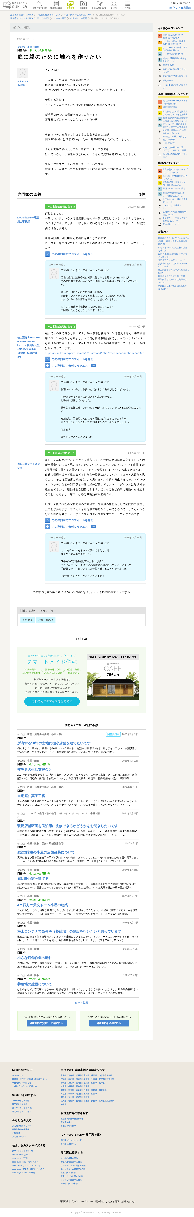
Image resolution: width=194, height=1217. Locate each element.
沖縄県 (63, 1104)
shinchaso (23, 81)
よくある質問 (112, 1201)
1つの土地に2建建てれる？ (173, 206)
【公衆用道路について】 (174, 54)
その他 (21, 47)
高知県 (86, 1097)
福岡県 (63, 1101)
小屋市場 (16, 1133)
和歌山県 (102, 1090)
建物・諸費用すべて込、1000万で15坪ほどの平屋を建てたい (174, 148)
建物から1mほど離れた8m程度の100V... (175, 213)
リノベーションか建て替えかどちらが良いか (175, 49)
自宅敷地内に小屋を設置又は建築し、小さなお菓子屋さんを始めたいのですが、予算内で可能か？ (175, 113)
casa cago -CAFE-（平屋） (24, 1173)
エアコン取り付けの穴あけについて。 (175, 177)
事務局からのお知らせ (21, 1083)
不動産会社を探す (68, 1126)
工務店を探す (66, 1122)
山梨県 (94, 1083)
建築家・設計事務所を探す (72, 1119)
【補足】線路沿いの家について (175, 86)
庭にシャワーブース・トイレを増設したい (175, 102)
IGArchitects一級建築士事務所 (28, 219)
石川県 (79, 1083)
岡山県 (79, 1094)
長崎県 (79, 1101)
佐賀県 (71, 1101)
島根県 (71, 1094)
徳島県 (63, 1097)
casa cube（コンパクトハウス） (26, 1162)
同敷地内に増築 (170, 107)
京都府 (71, 1090)
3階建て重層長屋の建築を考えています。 (175, 59)
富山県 (71, 1083)
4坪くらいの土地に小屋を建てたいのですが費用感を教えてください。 (175, 125)
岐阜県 (63, 1086)
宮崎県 (102, 1101)
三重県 (86, 1086)
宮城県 (86, 1075)
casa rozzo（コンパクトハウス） (26, 1165)
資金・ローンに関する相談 (72, 1176)
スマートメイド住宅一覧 (22, 1151)
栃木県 (71, 1079)
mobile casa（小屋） (21, 1154)
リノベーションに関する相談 (73, 1165)
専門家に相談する (72, 1152)
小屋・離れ (33, 47)
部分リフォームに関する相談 (73, 1169)
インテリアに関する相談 (71, 1180)
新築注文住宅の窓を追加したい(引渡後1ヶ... (172, 287)
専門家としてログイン (21, 1111)
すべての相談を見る (69, 1158)
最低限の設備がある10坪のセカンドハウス (174, 131)
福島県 (109, 1075)
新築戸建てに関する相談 (71, 1162)
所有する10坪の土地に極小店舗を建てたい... (172, 249)
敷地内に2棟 (168, 65)
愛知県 (79, 1086)
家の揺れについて (171, 224)
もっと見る (81, 1002)
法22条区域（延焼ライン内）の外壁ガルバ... (174, 183)
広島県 (86, 1094)
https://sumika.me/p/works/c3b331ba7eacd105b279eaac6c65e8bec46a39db (94, 353)
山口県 (94, 1094)
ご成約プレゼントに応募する (24, 1086)
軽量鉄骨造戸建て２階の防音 (171, 276)
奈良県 (94, 1090)
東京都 (102, 1079)
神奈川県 (110, 1079)
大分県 (94, 1101)
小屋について (169, 143)
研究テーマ (168, 80)
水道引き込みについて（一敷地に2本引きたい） (175, 36)
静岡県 (71, 1086)
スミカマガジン (18, 1137)
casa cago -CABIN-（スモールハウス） (29, 1169)
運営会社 (99, 1201)
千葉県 (94, 1079)
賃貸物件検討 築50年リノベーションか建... (172, 265)
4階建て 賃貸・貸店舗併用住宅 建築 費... (172, 243)
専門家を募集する (109, 1023)
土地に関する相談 (68, 1173)
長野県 (102, 1083)
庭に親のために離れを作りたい (175, 155)
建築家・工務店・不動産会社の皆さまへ (29, 1079)
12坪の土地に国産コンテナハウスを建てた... (172, 255)
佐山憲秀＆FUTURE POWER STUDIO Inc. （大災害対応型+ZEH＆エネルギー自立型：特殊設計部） (28, 347)
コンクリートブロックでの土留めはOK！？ (175, 219)
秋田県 (94, 1075)
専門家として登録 (19, 1104)
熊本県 (86, 1101)
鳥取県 (63, 1094)
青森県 (71, 1075)
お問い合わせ (128, 1201)
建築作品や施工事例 (20, 1129)
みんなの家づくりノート (22, 1126)
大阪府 (79, 1090)
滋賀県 (63, 1090)
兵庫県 (86, 1090)
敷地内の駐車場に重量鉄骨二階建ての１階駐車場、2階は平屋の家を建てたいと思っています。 (175, 119)
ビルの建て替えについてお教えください (173, 271)
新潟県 (21, 85)
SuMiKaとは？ (18, 1075)
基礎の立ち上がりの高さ (174, 188)
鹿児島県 (110, 1101)
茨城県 (63, 1079)
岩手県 (79, 1075)
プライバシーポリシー (81, 1201)
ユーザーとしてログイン (22, 1108)
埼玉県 (86, 1079)
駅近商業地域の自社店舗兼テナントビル (173, 281)
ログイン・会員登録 (180, 7)
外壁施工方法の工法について (171, 260)
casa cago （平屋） (20, 1158)
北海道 (63, 1075)
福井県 (86, 1083)
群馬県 (79, 1079)
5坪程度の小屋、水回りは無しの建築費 (175, 138)
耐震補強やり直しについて (175, 76)
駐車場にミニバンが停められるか (173, 238)
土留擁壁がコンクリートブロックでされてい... (175, 171)
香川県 (71, 1097)
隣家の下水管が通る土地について (175, 70)
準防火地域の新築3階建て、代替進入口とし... (174, 194)
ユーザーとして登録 (20, 1101)
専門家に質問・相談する (46, 1023)
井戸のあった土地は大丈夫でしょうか (175, 200)
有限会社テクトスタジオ (28, 465)
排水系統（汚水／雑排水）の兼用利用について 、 (175, 42)
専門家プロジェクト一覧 (71, 1140)
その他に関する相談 (69, 1183)
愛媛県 (79, 1097)
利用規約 (63, 1201)
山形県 (102, 1075)
